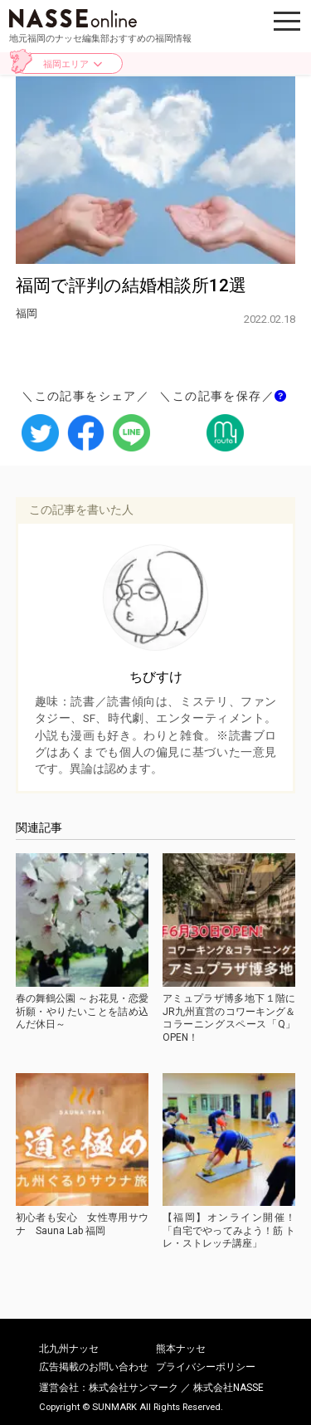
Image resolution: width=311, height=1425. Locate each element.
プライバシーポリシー (205, 1367)
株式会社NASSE (228, 1387)
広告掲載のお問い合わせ (93, 1367)
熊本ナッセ (181, 1349)
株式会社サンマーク (133, 1387)
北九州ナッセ (69, 1349)
